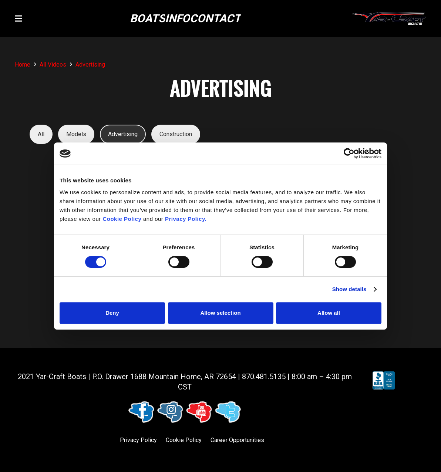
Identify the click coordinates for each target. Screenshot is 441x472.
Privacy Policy (138, 440)
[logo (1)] (389, 18)
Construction (175, 134)
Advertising (123, 134)
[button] (18, 18)
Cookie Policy (184, 440)
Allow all (328, 313)
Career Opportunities (237, 440)
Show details (349, 289)
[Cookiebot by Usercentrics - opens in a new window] (349, 153)
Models (76, 134)
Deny (112, 313)
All (41, 134)
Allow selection (220, 313)
